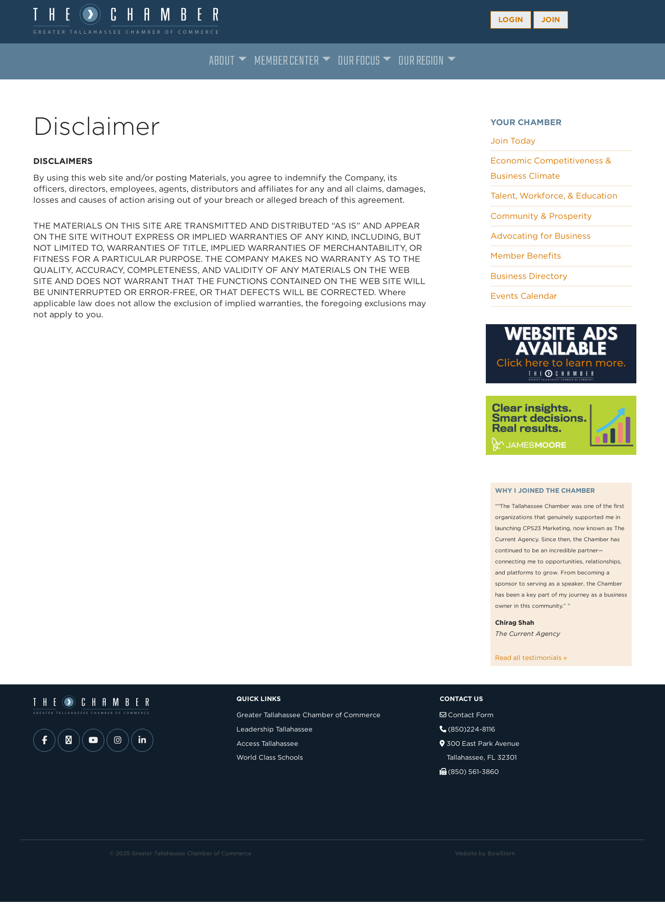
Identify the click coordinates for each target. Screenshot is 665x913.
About (222, 61)
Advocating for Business (540, 236)
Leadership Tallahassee (274, 729)
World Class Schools (269, 757)
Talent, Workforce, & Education (553, 195)
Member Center (286, 61)
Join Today (513, 140)
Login (510, 19)
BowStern (501, 853)
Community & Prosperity (541, 216)
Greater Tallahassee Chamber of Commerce (308, 715)
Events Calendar (523, 296)
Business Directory (529, 276)
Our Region (421, 61)
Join (550, 19)
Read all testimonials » (531, 657)
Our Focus (359, 61)
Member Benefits (525, 255)
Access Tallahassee (267, 743)
